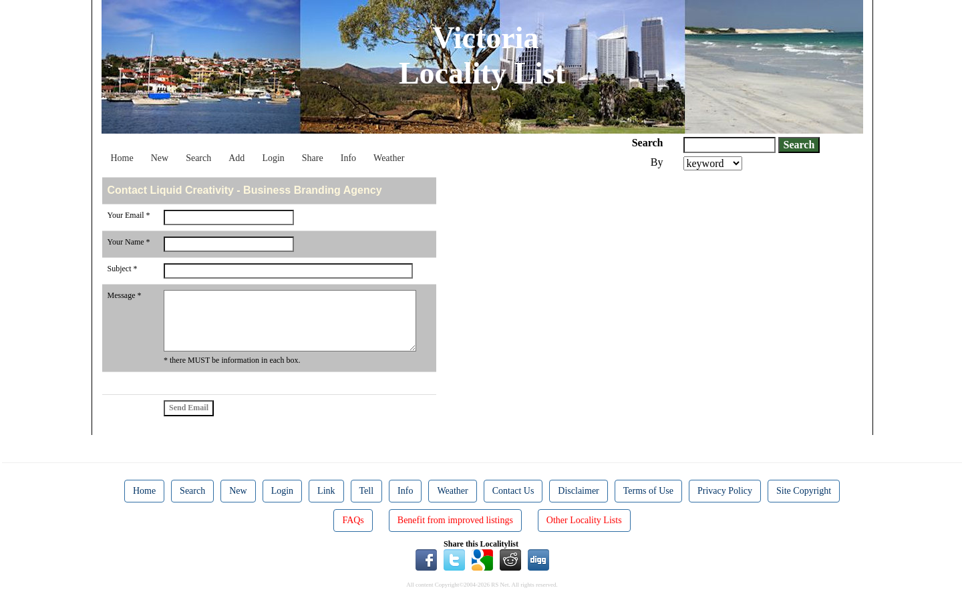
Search (198, 158)
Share (312, 158)
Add (236, 158)
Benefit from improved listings (455, 520)
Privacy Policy (724, 491)
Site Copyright (803, 491)
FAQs (352, 520)
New (159, 158)
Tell (366, 491)
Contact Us (513, 491)
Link (326, 491)
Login (273, 158)
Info (348, 158)
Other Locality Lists (584, 520)
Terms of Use (648, 491)
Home (122, 158)
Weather (388, 158)
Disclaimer (578, 491)
